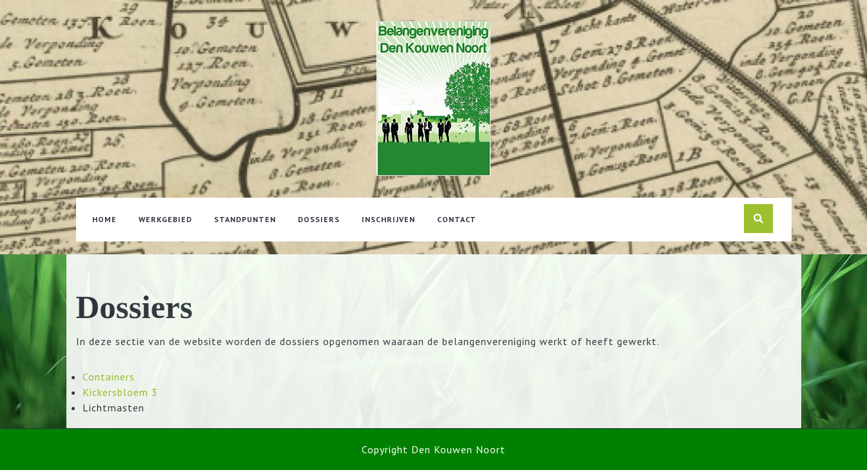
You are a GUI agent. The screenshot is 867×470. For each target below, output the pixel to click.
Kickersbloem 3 (120, 392)
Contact (456, 219)
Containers (109, 376)
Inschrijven (388, 219)
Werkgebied (165, 219)
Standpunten (245, 219)
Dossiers (319, 219)
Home (104, 219)
